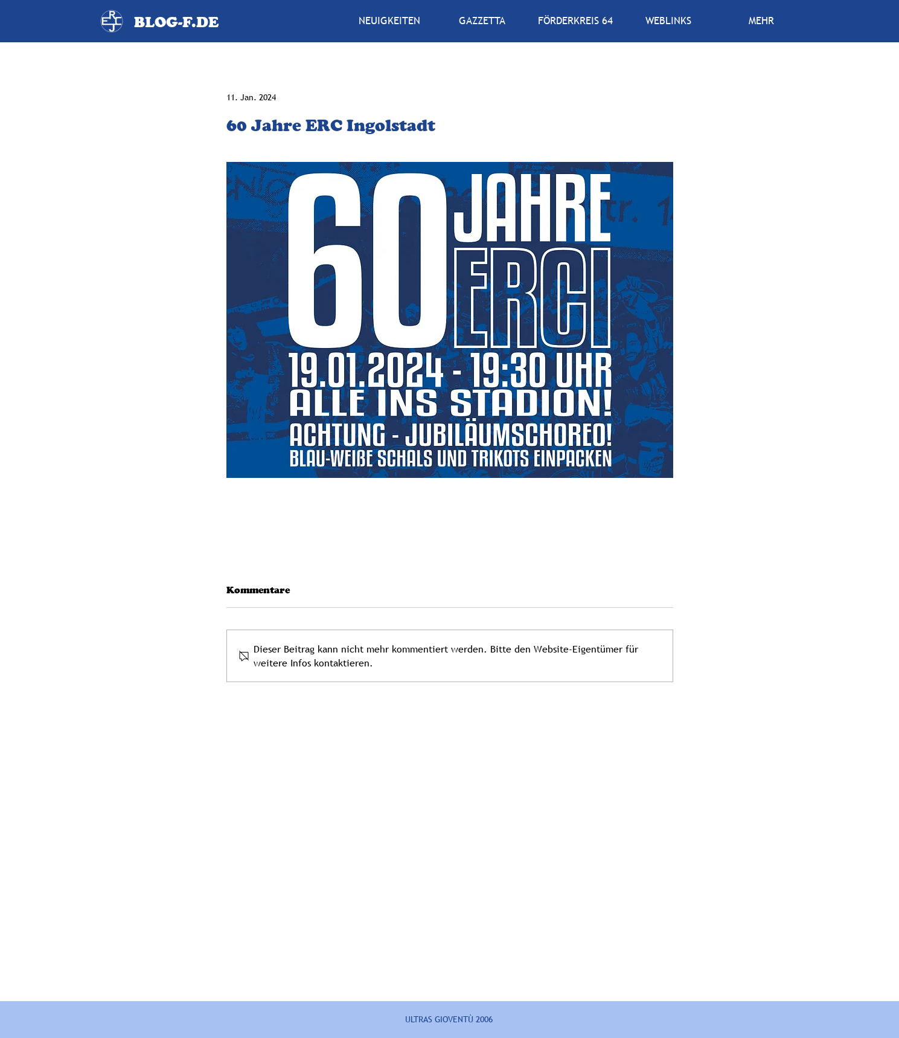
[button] (482, 21)
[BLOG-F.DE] (176, 22)
